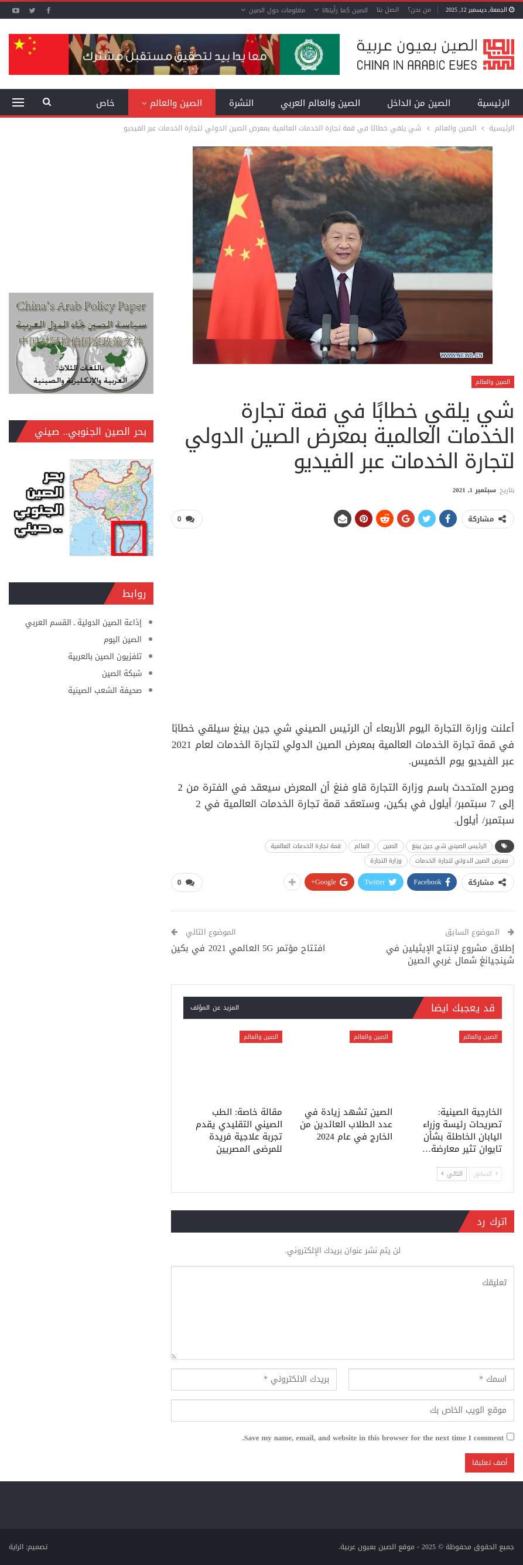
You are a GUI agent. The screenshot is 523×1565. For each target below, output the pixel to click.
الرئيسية (493, 103)
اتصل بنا (388, 10)
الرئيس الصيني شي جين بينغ (449, 846)
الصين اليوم (123, 639)
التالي (452, 1173)
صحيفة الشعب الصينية (105, 690)
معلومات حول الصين (277, 10)
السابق (485, 1173)
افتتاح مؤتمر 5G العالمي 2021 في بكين (248, 948)
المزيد (104, 103)
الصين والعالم (176, 103)
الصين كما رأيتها (345, 10)
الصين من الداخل (418, 103)
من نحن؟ (419, 10)
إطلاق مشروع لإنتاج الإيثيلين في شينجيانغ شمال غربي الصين (450, 954)
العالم (362, 846)
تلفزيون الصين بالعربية (105, 656)
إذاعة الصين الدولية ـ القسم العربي (83, 622)
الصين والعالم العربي (320, 103)
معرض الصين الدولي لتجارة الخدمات (461, 860)
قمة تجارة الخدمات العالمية (306, 846)
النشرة (241, 103)
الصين (390, 846)
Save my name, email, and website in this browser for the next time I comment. (373, 1438)
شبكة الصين (122, 673)
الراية (16, 1546)
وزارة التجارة (385, 860)
